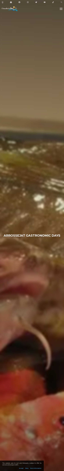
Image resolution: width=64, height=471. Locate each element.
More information (35, 468)
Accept (21, 468)
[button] (61, 9)
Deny (26, 468)
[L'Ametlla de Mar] (10, 8)
